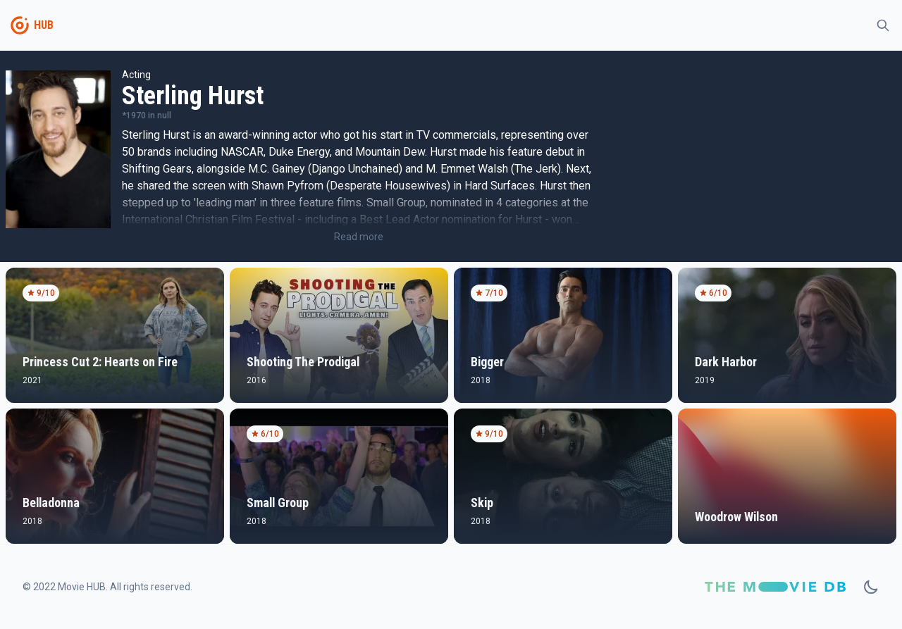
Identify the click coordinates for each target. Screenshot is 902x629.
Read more (358, 236)
